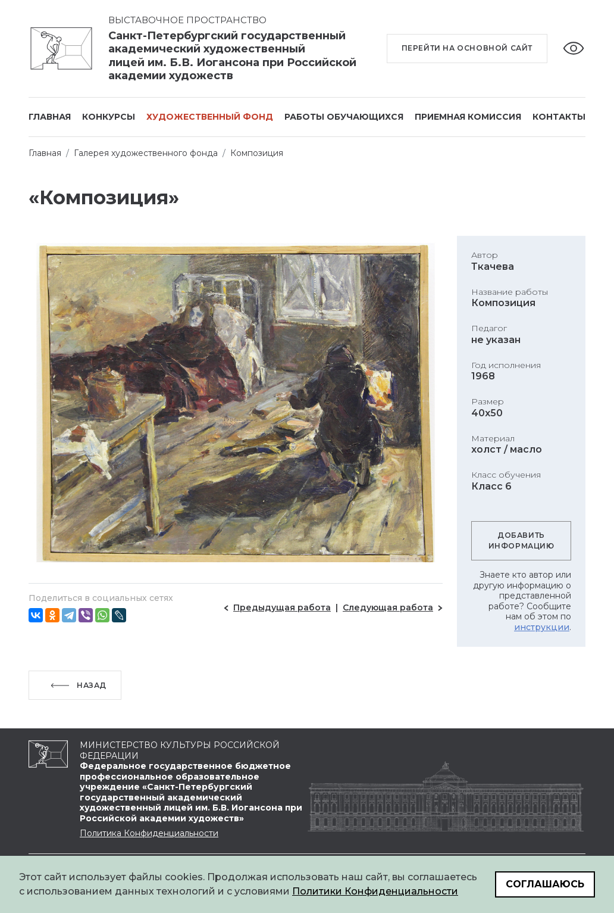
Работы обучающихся (343, 116)
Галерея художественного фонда (146, 153)
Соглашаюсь (545, 884)
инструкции (541, 627)
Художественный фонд (209, 116)
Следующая (388, 607)
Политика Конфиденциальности (149, 833)
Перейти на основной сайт (467, 47)
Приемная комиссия (468, 116)
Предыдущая (282, 607)
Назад (91, 685)
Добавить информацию (521, 540)
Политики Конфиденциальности (375, 891)
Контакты (558, 116)
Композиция (256, 153)
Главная (50, 116)
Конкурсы (108, 116)
